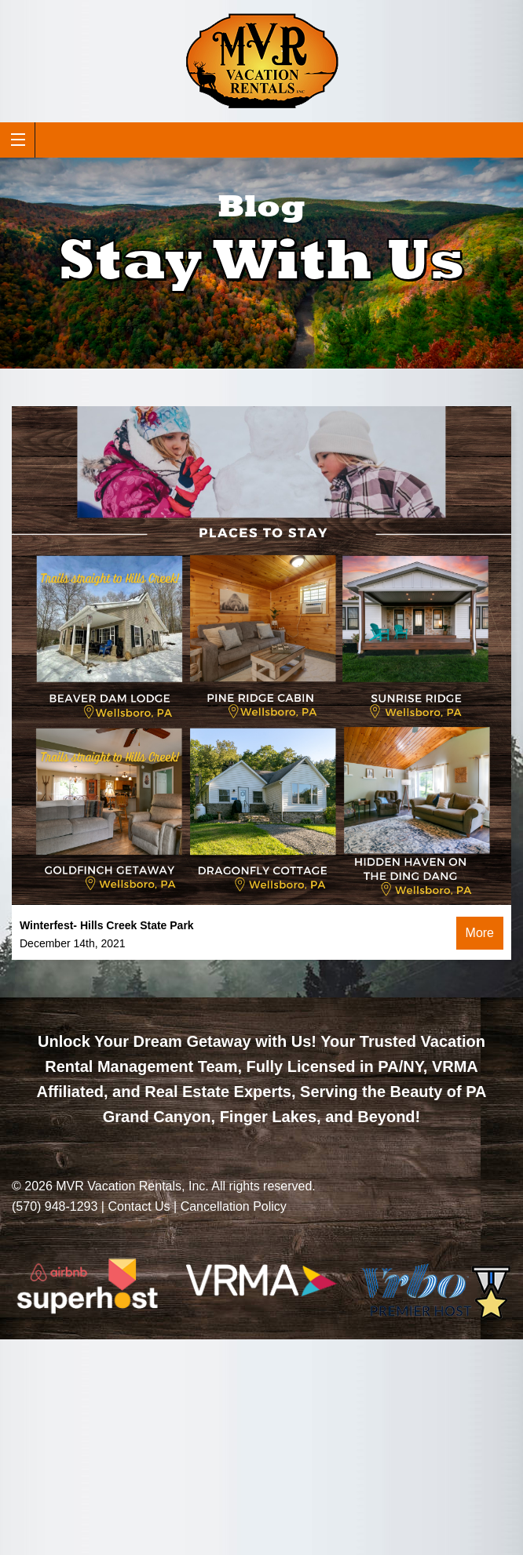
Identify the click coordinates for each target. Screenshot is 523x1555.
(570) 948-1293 (54, 1206)
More (480, 932)
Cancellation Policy (234, 1206)
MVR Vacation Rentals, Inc (130, 1186)
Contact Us (139, 1206)
